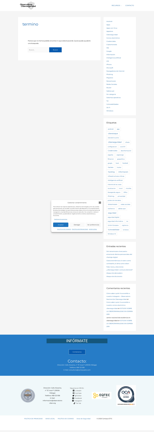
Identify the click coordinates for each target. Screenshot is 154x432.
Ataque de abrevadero (114, 276)
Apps (108, 25)
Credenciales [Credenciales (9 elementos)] (112, 151)
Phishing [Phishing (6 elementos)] (111, 196)
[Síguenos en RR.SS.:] (77, 391)
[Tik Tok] (77, 406)
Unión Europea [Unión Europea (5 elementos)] (113, 225)
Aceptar (61, 225)
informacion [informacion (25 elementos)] (123, 172)
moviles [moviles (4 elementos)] (128, 188)
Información (110, 54)
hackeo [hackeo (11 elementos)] (110, 167)
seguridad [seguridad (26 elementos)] (112, 213)
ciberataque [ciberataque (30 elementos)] (113, 133)
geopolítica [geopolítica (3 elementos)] (121, 159)
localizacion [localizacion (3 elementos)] (112, 188)
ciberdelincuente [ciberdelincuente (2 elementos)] (113, 138)
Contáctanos (77, 355)
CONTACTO (130, 5)
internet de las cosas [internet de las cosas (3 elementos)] (114, 184)
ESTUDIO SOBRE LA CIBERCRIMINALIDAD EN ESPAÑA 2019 (119, 314)
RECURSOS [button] (117, 5)
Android (109, 21)
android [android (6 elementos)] (110, 129)
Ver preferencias (93, 225)
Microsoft (109, 68)
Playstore (109, 78)
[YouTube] (77, 396)
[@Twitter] (77, 399)
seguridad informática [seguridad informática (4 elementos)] (115, 221)
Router (108, 88)
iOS (107, 61)
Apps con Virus (111, 28)
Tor (107, 101)
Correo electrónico (113, 38)
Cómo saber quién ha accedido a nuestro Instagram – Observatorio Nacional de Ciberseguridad (118, 299)
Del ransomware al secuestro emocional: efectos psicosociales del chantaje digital (119, 254)
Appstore (109, 31)
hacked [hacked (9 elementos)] (125, 163)
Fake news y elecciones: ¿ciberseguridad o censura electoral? (116, 270)
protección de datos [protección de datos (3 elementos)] (114, 200)
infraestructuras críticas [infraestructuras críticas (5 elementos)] (116, 176)
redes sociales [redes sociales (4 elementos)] (125, 204)
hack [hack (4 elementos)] (117, 163)
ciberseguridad (111, 311)
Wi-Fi (108, 107)
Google (109, 51)
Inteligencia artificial (113, 58)
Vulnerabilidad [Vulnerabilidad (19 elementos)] (113, 230)
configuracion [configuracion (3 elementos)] (112, 146)
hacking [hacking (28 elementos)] (111, 172)
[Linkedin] (77, 394)
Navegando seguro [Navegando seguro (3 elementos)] (114, 192)
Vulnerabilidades (112, 104)
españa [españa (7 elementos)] (110, 155)
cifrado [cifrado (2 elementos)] (127, 142)
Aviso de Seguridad (83, 422)
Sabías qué (110, 91)
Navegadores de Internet (115, 71)
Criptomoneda (111, 44)
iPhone (109, 64)
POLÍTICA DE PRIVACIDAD (80, 230)
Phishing (109, 74)
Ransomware (111, 81)
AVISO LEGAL (93, 230)
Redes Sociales (111, 84)
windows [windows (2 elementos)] (126, 229)
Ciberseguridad (112, 35)
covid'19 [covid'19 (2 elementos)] (122, 146)
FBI (107, 48)
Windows (109, 111)
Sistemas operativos (113, 97)
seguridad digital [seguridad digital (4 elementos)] (113, 217)
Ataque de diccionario (114, 279)
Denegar (77, 225)
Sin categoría (111, 94)
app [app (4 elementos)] (118, 129)
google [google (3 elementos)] (110, 163)
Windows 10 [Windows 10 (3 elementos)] (112, 234)
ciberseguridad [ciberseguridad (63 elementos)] (114, 142)
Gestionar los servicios (60, 220)
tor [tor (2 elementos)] (127, 221)
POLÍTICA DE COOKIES (64, 230)
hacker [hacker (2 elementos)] (119, 167)
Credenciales (111, 41)
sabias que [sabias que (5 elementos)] (122, 208)
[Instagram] (77, 404)
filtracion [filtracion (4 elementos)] (111, 159)
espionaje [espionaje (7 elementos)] (120, 155)
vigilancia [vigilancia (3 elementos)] (125, 225)
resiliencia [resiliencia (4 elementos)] (111, 208)
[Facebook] (77, 401)
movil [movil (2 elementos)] (121, 188)
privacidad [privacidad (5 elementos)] (121, 196)
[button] (100, 203)
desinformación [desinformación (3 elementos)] (126, 150)
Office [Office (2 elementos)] (125, 192)
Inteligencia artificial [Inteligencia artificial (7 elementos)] (115, 180)
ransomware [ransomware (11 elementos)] (112, 204)
